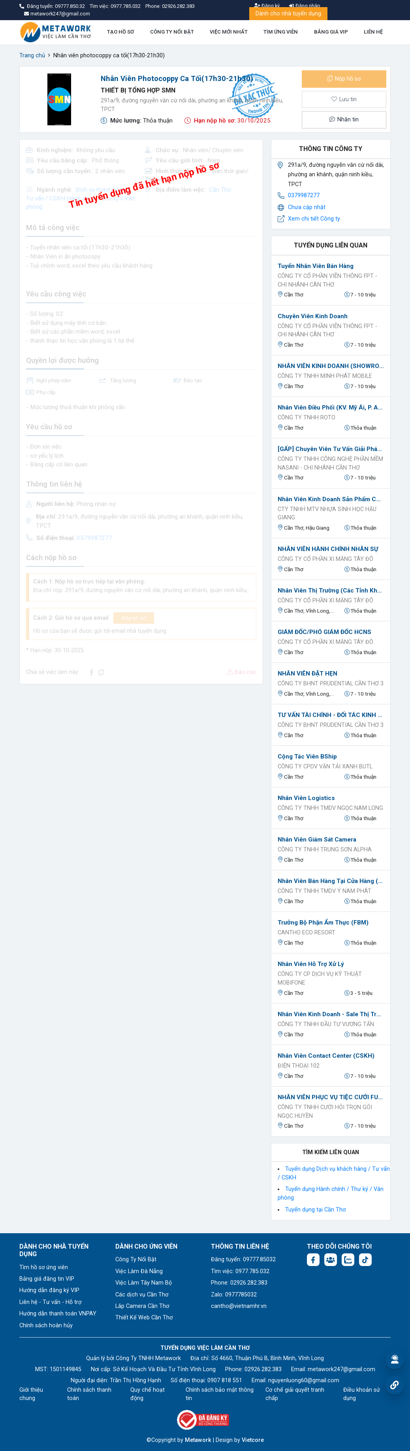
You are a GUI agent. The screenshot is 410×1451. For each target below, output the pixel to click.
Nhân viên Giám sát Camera (317, 839)
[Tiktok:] (365, 1259)
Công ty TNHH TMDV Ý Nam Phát (324, 891)
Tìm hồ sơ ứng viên (43, 1267)
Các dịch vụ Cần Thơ (141, 1294)
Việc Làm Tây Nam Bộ (143, 1282)
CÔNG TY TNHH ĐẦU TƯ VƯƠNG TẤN (326, 1024)
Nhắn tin (344, 119)
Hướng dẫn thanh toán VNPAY (57, 1313)
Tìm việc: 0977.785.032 (240, 1271)
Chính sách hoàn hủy (46, 1325)
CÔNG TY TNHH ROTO (306, 417)
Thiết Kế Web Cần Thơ (144, 1317)
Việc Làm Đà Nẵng (139, 1271)
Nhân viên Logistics (306, 798)
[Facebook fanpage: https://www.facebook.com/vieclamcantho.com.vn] (313, 1259)
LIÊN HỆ (373, 32)
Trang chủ (32, 55)
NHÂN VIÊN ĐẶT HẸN (307, 673)
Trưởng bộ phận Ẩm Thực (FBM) (323, 922)
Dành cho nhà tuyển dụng (288, 13)
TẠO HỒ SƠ (120, 32)
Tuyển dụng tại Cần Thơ (315, 1209)
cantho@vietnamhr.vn (239, 1306)
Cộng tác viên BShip (307, 756)
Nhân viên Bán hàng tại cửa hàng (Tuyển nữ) (331, 881)
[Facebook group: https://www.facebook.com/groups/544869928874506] (330, 1259)
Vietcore (253, 1440)
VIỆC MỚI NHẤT (229, 32)
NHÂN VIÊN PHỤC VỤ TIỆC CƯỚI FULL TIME (331, 1097)
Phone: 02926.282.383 (239, 1282)
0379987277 (304, 195)
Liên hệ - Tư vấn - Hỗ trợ (50, 1302)
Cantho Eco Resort (306, 932)
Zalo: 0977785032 (234, 1294)
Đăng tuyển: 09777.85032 (243, 1259)
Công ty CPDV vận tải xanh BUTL (325, 766)
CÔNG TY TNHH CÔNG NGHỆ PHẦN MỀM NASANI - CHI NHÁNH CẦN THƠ (330, 463)
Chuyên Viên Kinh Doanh (313, 316)
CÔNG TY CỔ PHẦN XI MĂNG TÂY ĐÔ (325, 559)
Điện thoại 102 (299, 1065)
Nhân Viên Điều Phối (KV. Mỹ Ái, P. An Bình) (331, 407)
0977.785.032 (126, 6)
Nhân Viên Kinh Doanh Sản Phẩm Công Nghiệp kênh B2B (331, 499)
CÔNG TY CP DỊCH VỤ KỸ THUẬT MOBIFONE (320, 978)
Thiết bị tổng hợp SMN (138, 90)
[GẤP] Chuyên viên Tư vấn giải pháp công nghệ (331, 449)
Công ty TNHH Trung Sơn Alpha (325, 849)
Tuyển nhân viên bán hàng (316, 266)
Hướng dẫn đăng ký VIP (49, 1290)
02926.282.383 (178, 6)
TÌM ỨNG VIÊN (280, 32)
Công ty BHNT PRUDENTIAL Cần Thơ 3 (331, 683)
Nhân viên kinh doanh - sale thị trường (331, 1014)
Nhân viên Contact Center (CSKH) (326, 1055)
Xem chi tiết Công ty (314, 218)
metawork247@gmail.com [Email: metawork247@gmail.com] (341, 1369)
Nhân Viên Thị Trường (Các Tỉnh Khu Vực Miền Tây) (331, 590)
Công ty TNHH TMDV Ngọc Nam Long (330, 808)
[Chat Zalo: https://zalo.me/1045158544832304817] (348, 1259)
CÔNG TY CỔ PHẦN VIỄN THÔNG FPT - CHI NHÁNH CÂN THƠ (327, 280)
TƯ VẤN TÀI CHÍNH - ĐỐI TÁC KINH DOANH (331, 715)
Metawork (198, 1440)
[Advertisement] (141, 746)
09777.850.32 (70, 6)
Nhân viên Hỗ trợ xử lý (311, 964)
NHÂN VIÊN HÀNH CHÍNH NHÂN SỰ (328, 549)
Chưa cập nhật (306, 207)
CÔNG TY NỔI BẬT (172, 32)
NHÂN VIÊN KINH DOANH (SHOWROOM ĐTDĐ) (331, 366)
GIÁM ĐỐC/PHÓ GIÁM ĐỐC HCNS (324, 632)
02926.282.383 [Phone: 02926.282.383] (263, 1369)
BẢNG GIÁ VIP (331, 32)
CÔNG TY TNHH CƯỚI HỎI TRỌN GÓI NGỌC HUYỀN (325, 1111)
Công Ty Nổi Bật (135, 1259)
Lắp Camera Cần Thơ (142, 1306)
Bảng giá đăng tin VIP (46, 1279)
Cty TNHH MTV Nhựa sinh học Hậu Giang (327, 513)
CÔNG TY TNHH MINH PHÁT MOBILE (325, 376)
